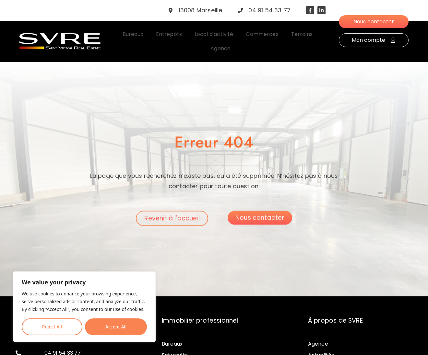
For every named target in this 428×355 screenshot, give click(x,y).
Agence (318, 344)
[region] (84, 306)
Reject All (52, 327)
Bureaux (172, 344)
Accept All (115, 327)
